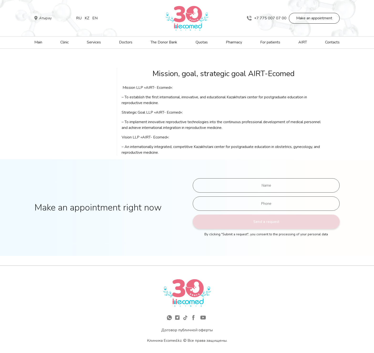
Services (94, 42)
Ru (79, 18)
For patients (270, 42)
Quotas (202, 42)
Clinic (64, 42)
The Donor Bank (164, 42)
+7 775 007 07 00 (266, 18)
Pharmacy (234, 42)
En (95, 18)
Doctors (125, 42)
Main (38, 42)
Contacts (332, 42)
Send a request (266, 221)
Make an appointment (314, 18)
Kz (87, 18)
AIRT (302, 42)
